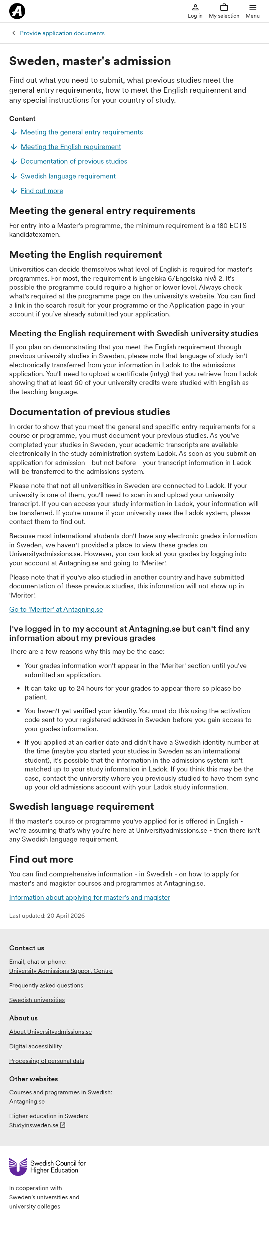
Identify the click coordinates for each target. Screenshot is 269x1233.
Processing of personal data (46, 1060)
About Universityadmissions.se (50, 1031)
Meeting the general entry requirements (82, 132)
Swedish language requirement (68, 176)
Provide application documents (62, 33)
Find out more (42, 190)
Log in (195, 11)
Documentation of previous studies (74, 161)
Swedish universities (37, 1000)
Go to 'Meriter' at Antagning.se (56, 609)
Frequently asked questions (46, 985)
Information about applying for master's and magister (89, 897)
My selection (224, 11)
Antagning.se (27, 1101)
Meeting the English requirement (71, 146)
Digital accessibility (35, 1046)
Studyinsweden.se (34, 1125)
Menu (253, 11)
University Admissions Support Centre (61, 970)
